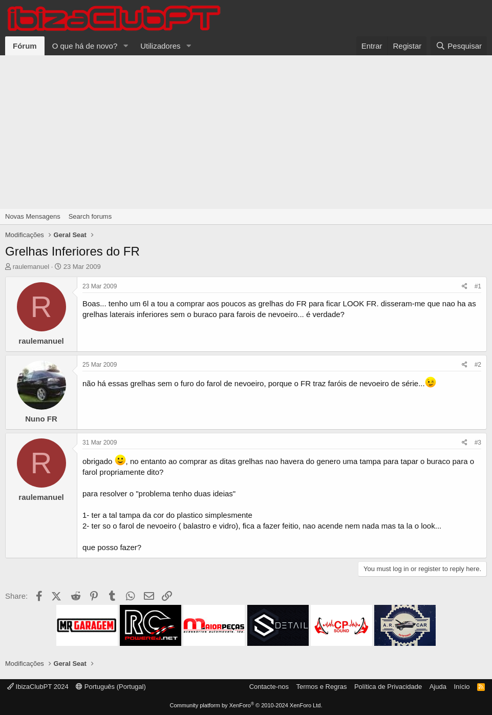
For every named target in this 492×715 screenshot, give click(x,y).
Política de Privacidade (388, 686)
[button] (125, 45)
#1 (478, 286)
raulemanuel (31, 266)
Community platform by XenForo (246, 705)
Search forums (90, 216)
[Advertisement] (246, 132)
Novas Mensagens (32, 216)
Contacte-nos (269, 686)
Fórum (25, 45)
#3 (478, 442)
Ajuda (438, 686)
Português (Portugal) (111, 686)
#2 (478, 364)
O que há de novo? (85, 45)
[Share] (464, 286)
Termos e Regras (321, 686)
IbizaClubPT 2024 (38, 686)
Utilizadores (160, 45)
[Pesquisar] (459, 45)
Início (461, 686)
